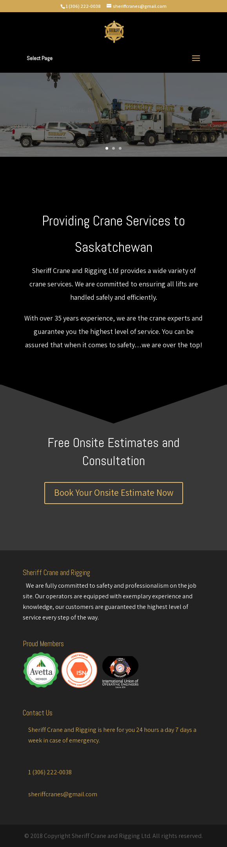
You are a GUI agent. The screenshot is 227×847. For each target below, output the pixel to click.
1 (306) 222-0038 (83, 6)
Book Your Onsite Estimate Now (113, 493)
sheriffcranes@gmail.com (62, 794)
